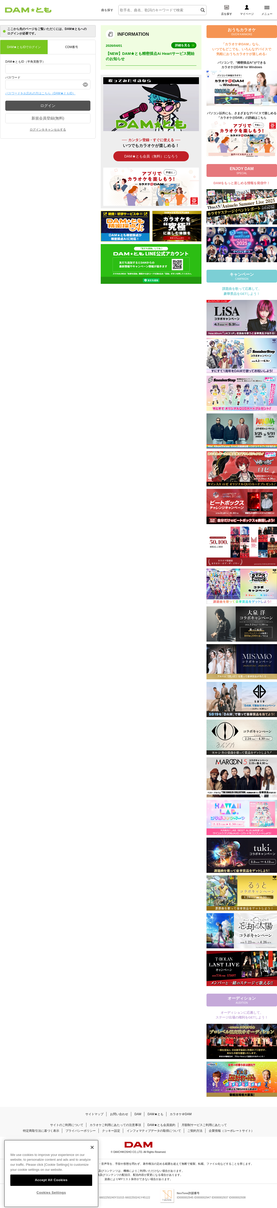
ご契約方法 (194, 1131)
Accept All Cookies (51, 1192)
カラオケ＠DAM (181, 1114)
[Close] (92, 1158)
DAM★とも (155, 1114)
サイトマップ (94, 1114)
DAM (137, 1114)
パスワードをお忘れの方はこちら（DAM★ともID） (40, 93)
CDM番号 (71, 47)
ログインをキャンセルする (48, 129)
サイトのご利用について (66, 1125)
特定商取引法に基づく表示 (41, 1131)
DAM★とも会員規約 (161, 1125)
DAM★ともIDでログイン (24, 47)
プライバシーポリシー (80, 1131)
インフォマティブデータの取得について (154, 1131)
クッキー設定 (111, 1131)
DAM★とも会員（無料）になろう (151, 156)
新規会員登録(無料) (47, 118)
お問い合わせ (119, 1114)
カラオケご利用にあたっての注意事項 (115, 1125)
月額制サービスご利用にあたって (204, 1125)
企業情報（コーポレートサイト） (231, 1131)
